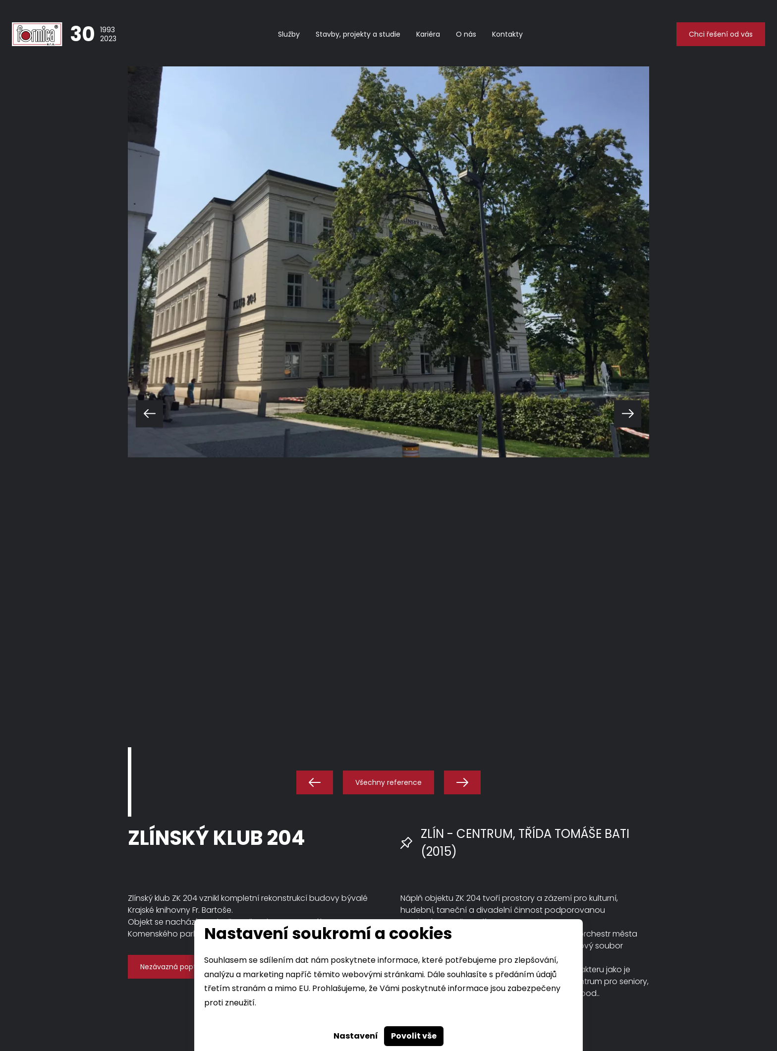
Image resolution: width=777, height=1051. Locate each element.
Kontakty (507, 34)
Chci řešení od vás (721, 34)
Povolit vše (414, 1036)
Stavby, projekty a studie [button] (358, 34)
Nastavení (355, 1036)
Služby (289, 34)
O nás (466, 34)
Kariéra (428, 34)
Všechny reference (388, 782)
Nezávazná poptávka (176, 967)
